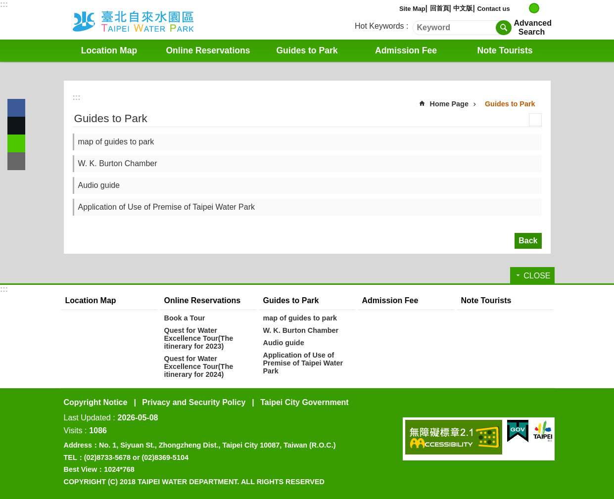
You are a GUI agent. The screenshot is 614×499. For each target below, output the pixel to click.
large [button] (544, 8)
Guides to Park (306, 50)
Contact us (493, 8)
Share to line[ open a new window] (16, 143)
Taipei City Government (304, 402)
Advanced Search (532, 27)
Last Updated (87, 417)
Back (528, 240)
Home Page (449, 104)
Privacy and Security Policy (193, 402)
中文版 (462, 8)
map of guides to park (116, 141)
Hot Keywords (379, 26)
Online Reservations (208, 50)
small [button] (524, 8)
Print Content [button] (535, 119)
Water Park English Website (146, 20)
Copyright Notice (96, 402)
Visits (73, 430)
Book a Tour (184, 318)
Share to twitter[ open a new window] (16, 126)
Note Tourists (504, 50)
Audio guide (99, 185)
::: (4, 4)
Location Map (109, 50)
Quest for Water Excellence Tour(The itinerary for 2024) (199, 366)
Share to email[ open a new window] (16, 161)
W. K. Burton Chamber (117, 163)
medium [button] (534, 8)
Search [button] (504, 27)
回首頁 (439, 8)
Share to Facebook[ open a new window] (16, 108)
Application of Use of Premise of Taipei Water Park (166, 207)
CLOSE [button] (536, 276)
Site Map (412, 8)
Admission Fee (406, 50)
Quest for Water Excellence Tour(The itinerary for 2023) (199, 338)
